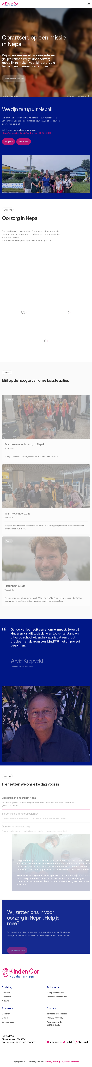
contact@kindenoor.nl (57, 1013)
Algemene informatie (70, 1062)
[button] (88, 4)
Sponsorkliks (8, 1022)
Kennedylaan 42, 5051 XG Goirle (54, 1023)
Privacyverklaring (53, 1062)
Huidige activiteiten (55, 992)
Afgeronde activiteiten (57, 996)
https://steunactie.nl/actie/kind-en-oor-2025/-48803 (26, 137)
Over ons (6, 992)
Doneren (6, 1013)
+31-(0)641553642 (55, 1017)
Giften (5, 1017)
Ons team (6, 996)
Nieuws (5, 1000)
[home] (10, 4)
